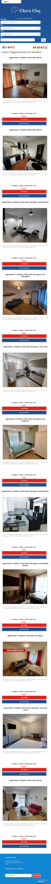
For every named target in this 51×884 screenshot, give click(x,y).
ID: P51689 (24, 408)
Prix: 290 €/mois (24, 123)
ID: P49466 (24, 697)
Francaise (42, 47)
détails (24, 116)
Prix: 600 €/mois (24, 774)
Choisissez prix (6, 34)
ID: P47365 (24, 842)
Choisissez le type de (8, 22)
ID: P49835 (24, 625)
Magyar (45, 47)
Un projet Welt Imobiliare (24, 18)
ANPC (7, 864)
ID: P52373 (24, 191)
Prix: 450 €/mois (24, 412)
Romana (34, 47)
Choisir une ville (7, 28)
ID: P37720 (24, 119)
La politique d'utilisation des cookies (15, 862)
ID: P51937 (24, 336)
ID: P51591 (24, 480)
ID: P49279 (24, 770)
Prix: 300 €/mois (24, 629)
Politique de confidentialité (12, 861)
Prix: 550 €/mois (24, 268)
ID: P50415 (24, 553)
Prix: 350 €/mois (24, 340)
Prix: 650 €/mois (24, 485)
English (38, 47)
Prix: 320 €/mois (24, 196)
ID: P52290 (24, 264)
